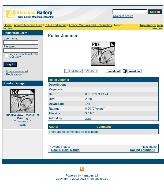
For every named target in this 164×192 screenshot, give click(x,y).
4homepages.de (97, 178)
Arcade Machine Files (28, 25)
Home (8, 25)
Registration (14, 74)
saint (88, 118)
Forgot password (17, 71)
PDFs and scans (55, 25)
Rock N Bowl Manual (65, 149)
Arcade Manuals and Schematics (90, 25)
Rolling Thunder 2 (142, 149)
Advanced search (123, 16)
